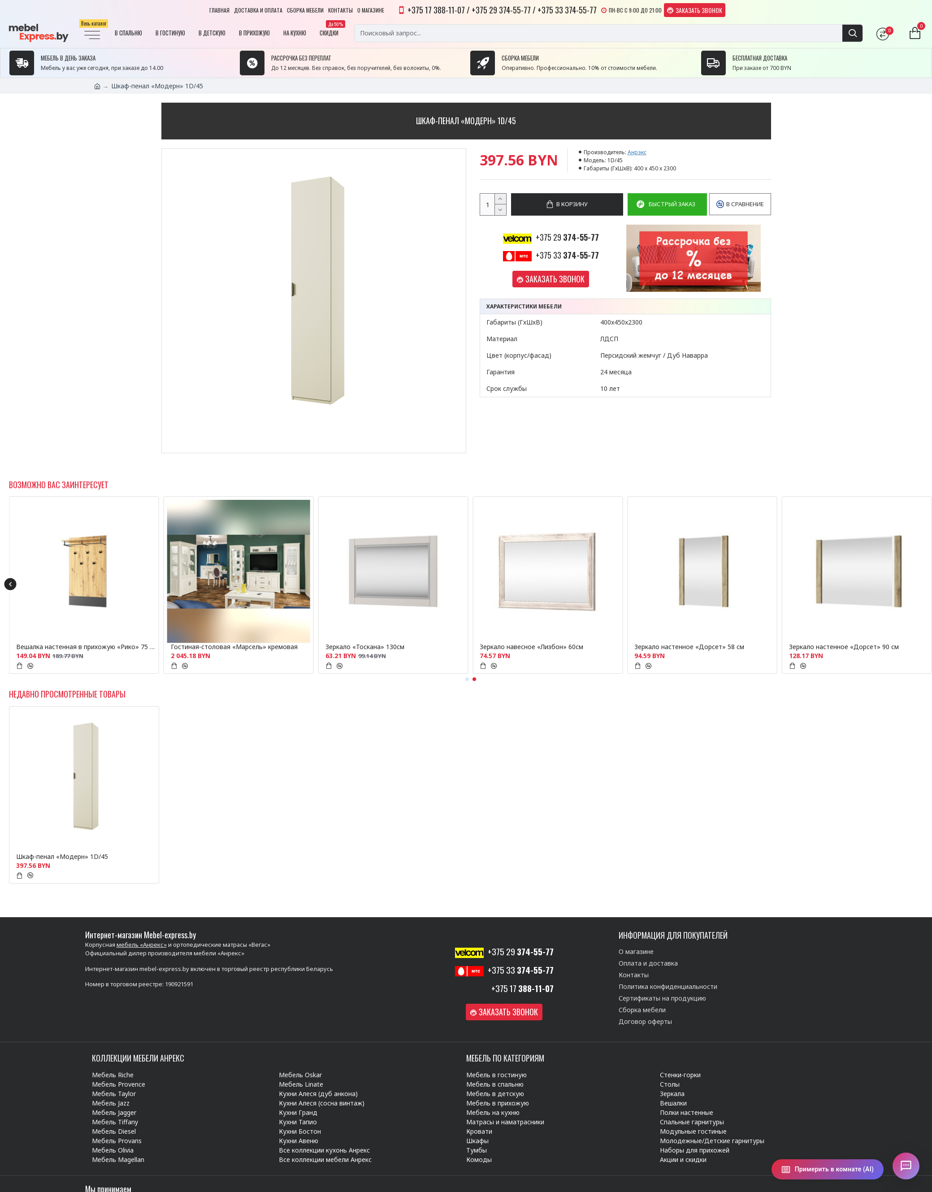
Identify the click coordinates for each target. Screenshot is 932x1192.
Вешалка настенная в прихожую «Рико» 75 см (86, 647)
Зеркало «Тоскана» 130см (364, 647)
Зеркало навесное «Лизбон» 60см (531, 647)
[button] (10, 584)
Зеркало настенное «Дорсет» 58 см (689, 647)
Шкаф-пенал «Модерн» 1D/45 (62, 857)
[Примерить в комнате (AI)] (828, 1169)
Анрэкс (637, 152)
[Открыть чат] (906, 1166)
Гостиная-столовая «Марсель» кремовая (234, 647)
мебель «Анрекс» (142, 945)
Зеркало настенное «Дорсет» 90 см (844, 647)
